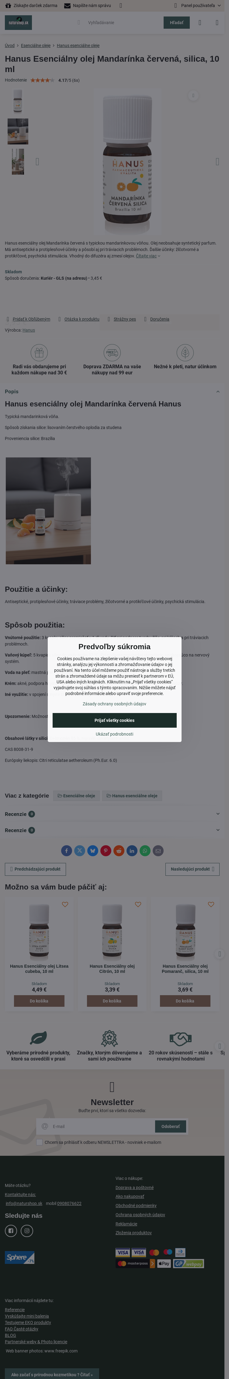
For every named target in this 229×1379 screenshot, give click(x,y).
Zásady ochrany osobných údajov (114, 703)
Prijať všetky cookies (114, 720)
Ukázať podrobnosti (114, 734)
